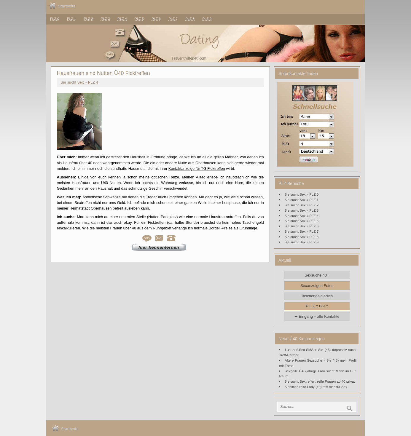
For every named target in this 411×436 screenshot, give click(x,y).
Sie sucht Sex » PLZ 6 (301, 226)
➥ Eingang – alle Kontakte (317, 316)
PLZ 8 (190, 18)
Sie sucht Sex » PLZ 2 (301, 205)
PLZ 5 (139, 18)
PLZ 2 (88, 18)
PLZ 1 (71, 18)
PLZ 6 (156, 18)
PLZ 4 (122, 18)
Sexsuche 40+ (317, 275)
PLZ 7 (173, 18)
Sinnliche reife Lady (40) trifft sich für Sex (315, 387)
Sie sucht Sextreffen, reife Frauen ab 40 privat (319, 381)
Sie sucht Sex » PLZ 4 (79, 82)
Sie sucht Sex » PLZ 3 (301, 210)
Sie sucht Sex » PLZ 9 (301, 242)
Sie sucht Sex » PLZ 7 (301, 231)
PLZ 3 (105, 18)
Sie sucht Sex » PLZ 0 (301, 194)
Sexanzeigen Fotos (316, 285)
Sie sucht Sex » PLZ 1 (301, 200)
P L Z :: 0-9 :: (317, 306)
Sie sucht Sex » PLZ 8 (301, 237)
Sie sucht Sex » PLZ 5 (301, 221)
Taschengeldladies (317, 296)
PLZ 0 (54, 18)
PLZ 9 (206, 18)
